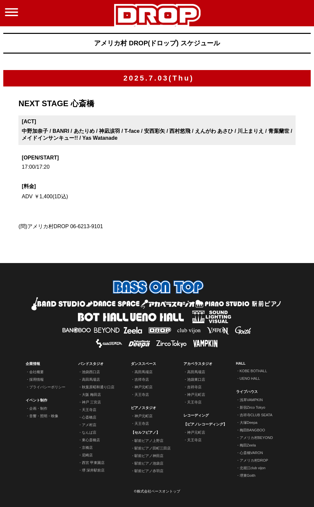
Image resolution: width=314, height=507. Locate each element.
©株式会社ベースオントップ (157, 491)
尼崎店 (87, 455)
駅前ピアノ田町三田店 (152, 448)
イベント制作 (36, 400)
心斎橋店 (89, 417)
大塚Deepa (248, 422)
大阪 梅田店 (91, 395)
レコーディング (196, 415)
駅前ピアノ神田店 (148, 456)
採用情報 (36, 379)
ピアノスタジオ (143, 408)
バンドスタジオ (91, 364)
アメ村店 (89, 425)
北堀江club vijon (253, 468)
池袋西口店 (91, 372)
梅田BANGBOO (252, 430)
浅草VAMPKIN (251, 400)
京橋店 (87, 447)
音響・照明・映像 (43, 416)
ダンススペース (143, 364)
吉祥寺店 (141, 379)
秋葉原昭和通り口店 (98, 387)
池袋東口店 (196, 379)
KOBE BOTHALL (253, 371)
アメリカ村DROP (254, 460)
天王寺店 (89, 410)
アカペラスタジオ (197, 364)
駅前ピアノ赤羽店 (148, 471)
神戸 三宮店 (91, 402)
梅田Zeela (248, 445)
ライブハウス (247, 392)
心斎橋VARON (251, 453)
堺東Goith (247, 475)
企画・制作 (38, 408)
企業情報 (33, 364)
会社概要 (36, 372)
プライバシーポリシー (47, 387)
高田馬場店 (91, 379)
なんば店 (89, 432)
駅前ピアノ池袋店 (148, 463)
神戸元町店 (143, 387)
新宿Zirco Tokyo (252, 407)
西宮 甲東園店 (93, 463)
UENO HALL (250, 378)
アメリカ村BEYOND (256, 438)
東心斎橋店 (91, 440)
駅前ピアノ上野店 (148, 441)
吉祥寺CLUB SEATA (256, 415)
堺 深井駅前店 (93, 470)
